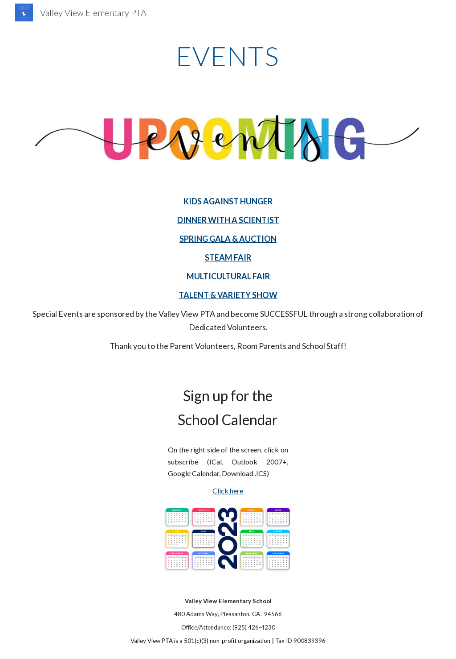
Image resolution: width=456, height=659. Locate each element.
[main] (227, 55)
